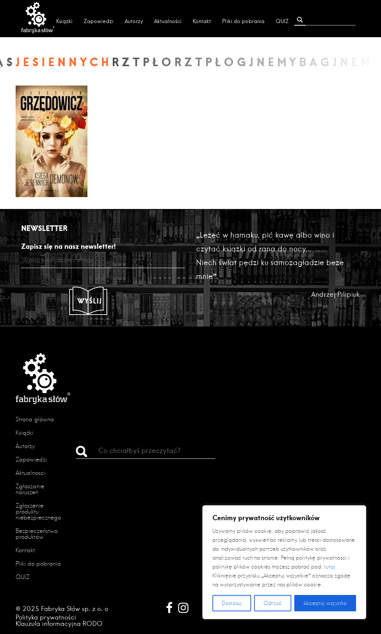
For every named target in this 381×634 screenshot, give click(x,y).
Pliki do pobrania (243, 21)
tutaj (329, 566)
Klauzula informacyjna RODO (59, 623)
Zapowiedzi (98, 21)
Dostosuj (232, 603)
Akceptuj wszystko (325, 603)
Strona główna (35, 419)
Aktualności (168, 21)
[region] (284, 562)
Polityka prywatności (46, 617)
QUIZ (282, 21)
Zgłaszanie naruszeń (30, 489)
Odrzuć (272, 603)
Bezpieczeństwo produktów (37, 533)
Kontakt (202, 21)
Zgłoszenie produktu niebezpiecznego (38, 511)
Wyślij (89, 300)
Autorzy (134, 21)
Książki (64, 21)
